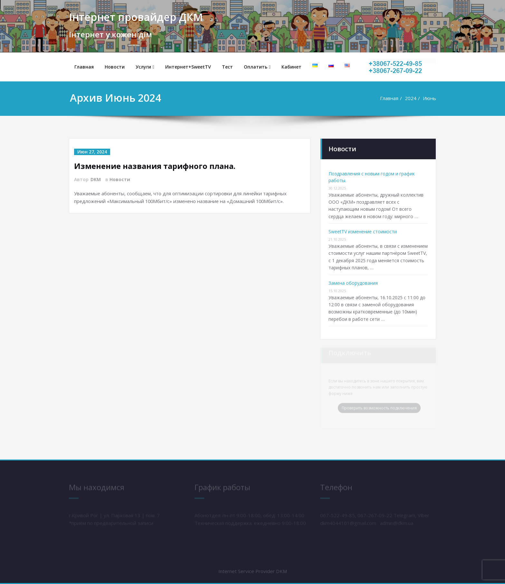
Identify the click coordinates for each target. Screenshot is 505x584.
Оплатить (257, 67)
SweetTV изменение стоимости (363, 231)
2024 (410, 98)
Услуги (145, 67)
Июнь (429, 98)
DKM (96, 179)
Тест (227, 67)
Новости (115, 67)
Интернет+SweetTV (188, 67)
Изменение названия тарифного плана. (156, 166)
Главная (84, 67)
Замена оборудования (353, 283)
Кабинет (291, 67)
